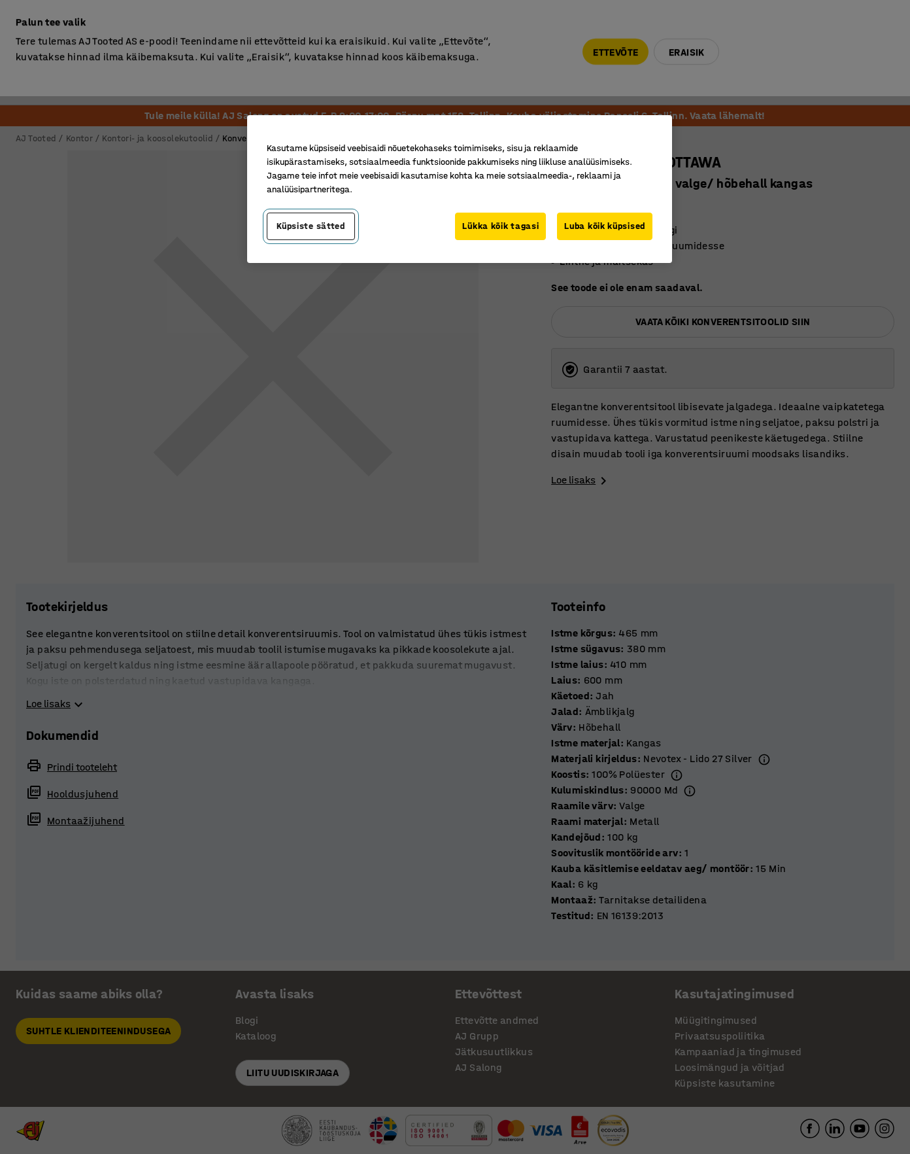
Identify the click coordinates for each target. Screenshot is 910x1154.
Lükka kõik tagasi (500, 226)
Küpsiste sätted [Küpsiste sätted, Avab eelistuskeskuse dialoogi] (311, 226)
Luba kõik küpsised (604, 226)
